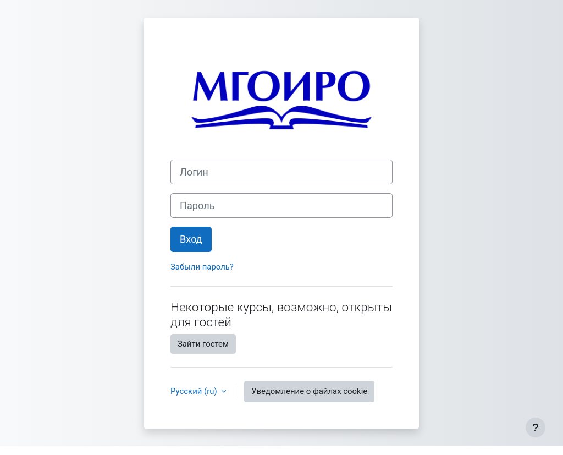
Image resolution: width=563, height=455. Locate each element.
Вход (191, 239)
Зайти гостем (203, 344)
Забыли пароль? (202, 267)
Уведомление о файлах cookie (309, 391)
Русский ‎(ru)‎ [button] (194, 391)
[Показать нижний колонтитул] (535, 427)
